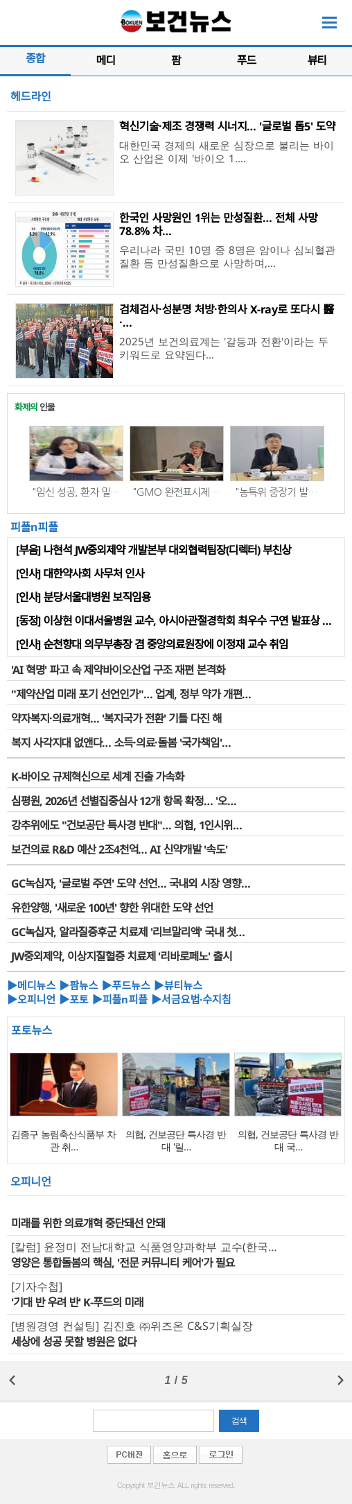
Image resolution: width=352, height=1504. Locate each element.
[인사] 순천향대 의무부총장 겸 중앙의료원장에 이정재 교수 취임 (152, 644)
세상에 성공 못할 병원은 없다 (74, 1341)
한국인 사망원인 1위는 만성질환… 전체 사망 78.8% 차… (218, 224)
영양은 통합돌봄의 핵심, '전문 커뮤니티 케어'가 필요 (122, 1262)
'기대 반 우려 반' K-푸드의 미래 (77, 1302)
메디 (105, 60)
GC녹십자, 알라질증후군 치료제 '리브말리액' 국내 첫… (128, 932)
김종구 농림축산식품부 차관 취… (63, 1140)
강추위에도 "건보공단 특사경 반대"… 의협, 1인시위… (126, 825)
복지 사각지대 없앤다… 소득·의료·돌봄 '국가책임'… (121, 742)
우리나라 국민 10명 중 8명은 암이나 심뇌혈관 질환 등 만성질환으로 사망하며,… (227, 256)
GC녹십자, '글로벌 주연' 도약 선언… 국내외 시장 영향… (130, 883)
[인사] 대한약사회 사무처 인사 (80, 573)
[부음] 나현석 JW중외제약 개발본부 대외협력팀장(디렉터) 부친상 (153, 549)
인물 (35, 407)
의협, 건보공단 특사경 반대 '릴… (175, 1140)
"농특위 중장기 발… (276, 492)
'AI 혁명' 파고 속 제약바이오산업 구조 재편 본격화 (118, 669)
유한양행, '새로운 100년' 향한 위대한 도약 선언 (112, 907)
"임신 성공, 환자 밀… (76, 492)
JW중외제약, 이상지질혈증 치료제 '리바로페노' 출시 (121, 956)
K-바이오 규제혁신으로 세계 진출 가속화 (97, 776)
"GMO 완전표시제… (175, 492)
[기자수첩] (36, 1286)
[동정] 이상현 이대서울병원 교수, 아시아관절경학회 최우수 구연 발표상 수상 (178, 620)
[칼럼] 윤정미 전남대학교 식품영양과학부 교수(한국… (144, 1246)
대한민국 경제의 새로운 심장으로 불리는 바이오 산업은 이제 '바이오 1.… (226, 151)
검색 (239, 1421)
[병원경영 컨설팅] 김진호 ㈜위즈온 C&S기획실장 (132, 1325)
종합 (35, 58)
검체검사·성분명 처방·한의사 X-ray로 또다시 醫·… (226, 316)
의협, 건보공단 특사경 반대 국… (288, 1140)
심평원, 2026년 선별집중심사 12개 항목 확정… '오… (123, 801)
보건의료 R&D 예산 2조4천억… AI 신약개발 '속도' (119, 849)
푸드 (246, 60)
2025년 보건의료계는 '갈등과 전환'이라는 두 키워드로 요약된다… (223, 347)
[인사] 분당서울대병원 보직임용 (83, 597)
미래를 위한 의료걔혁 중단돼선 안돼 (88, 1223)
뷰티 (316, 60)
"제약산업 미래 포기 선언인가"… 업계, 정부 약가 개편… (131, 694)
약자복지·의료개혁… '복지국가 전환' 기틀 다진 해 (116, 718)
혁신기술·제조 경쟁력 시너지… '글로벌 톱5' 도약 (227, 126)
